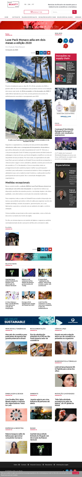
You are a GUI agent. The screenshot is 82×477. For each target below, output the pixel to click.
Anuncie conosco (35, 464)
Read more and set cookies (9, 475)
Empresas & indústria (14, 428)
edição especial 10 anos (65, 17)
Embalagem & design (13, 393)
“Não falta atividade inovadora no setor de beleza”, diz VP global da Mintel (64, 402)
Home (6, 17)
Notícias (15, 17)
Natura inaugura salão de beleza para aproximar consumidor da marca (15, 435)
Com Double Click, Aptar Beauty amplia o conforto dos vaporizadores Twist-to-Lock (15, 402)
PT (33, 4)
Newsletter (36, 12)
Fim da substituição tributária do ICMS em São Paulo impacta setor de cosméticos (40, 337)
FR (25, 4)
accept (76, 473)
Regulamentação (37, 328)
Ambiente (34, 393)
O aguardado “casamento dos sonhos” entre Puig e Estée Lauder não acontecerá (44, 282)
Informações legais (62, 464)
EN (29, 4)
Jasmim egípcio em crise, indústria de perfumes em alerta (40, 401)
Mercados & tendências (15, 328)
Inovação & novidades (64, 393)
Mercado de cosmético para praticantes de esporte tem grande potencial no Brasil (16, 336)
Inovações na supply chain (47, 17)
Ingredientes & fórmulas (65, 361)
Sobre (15, 464)
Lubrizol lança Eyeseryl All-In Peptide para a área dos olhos (65, 369)
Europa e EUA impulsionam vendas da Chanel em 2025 (28, 303)
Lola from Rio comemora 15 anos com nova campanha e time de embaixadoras (44, 304)
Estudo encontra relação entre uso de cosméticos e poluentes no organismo (65, 336)
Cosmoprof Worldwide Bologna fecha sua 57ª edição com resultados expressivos (64, 126)
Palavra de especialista (29, 17)
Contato (23, 464)
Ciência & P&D (60, 328)
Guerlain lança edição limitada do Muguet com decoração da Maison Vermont (12, 281)
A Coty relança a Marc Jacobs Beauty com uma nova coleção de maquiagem (11, 304)
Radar (7, 34)
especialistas (63, 159)
